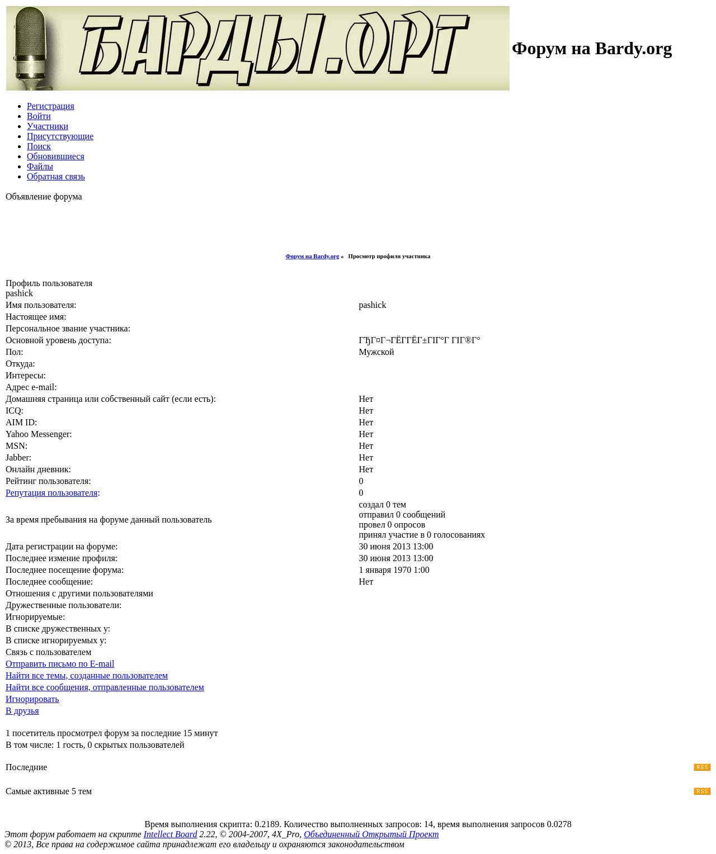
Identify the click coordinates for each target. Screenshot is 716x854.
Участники (47, 126)
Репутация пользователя (51, 492)
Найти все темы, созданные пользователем (87, 675)
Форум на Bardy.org (313, 256)
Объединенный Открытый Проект (371, 834)
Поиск (39, 146)
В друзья (22, 710)
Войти (39, 116)
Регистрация (50, 106)
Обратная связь (56, 176)
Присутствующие (60, 136)
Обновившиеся (55, 156)
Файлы (40, 166)
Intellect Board (170, 834)
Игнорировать (32, 699)
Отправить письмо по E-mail (60, 663)
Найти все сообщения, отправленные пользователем (105, 687)
